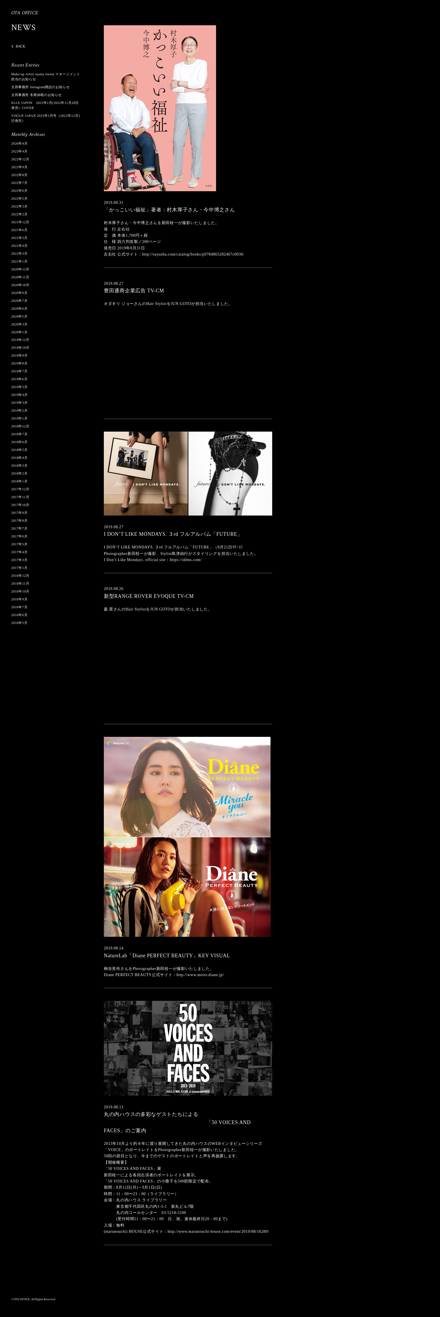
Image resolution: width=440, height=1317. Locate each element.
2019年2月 (19, 411)
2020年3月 (19, 324)
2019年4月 (19, 395)
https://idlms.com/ (186, 560)
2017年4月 (19, 552)
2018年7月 (19, 434)
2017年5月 (19, 544)
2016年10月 (20, 591)
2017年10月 (20, 505)
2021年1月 (19, 261)
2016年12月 (20, 576)
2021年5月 (19, 238)
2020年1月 (19, 332)
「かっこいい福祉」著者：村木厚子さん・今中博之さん (169, 210)
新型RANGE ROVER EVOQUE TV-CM (149, 596)
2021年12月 (20, 222)
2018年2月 (19, 473)
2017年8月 (19, 521)
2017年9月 (19, 513)
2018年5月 (19, 450)
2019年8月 (19, 363)
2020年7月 (19, 301)
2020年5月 (19, 316)
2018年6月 (19, 442)
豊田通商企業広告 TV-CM (134, 290)
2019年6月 (19, 379)
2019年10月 (20, 348)
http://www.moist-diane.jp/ (200, 975)
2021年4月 (19, 246)
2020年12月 (20, 269)
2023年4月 (19, 151)
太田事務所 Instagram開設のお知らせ (40, 87)
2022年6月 (19, 191)
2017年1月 (19, 568)
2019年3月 (19, 403)
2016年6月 (19, 615)
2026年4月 (19, 143)
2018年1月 (19, 481)
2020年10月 (20, 285)
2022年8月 (19, 175)
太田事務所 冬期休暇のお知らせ (36, 95)
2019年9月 (19, 355)
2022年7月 (19, 183)
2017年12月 (20, 489)
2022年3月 (19, 206)
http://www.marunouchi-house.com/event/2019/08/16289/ (218, 1231)
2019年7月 (19, 371)
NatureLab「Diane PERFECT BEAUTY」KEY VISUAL (167, 955)
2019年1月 (19, 418)
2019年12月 (20, 340)
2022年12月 (20, 159)
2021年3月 (19, 254)
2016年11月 (20, 583)
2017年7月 (19, 528)
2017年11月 (20, 497)
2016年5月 (19, 623)
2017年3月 (19, 560)
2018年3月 (19, 466)
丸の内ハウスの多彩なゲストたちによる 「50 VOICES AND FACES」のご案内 (177, 1122)
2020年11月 (20, 277)
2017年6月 (19, 536)
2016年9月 (19, 599)
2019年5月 (19, 387)
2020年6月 (19, 309)
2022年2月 (19, 214)
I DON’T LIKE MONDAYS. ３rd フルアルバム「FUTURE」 (173, 534)
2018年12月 (20, 426)
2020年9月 (19, 293)
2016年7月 (19, 607)
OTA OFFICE (24, 12)
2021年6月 (19, 230)
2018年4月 (19, 458)
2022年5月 (19, 198)
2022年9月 (19, 167)
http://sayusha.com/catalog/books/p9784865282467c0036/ (193, 254)
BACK (20, 46)
